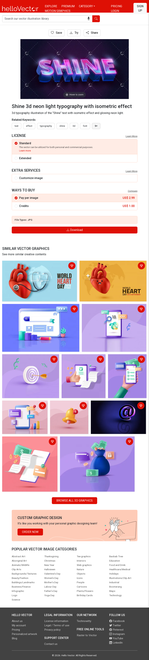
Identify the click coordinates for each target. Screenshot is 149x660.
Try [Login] (74, 32)
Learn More (131, 136)
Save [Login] (56, 32)
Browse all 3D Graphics (74, 500)
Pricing (116, 6)
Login (115, 11)
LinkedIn (116, 642)
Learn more (25, 150)
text (16, 126)
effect (29, 126)
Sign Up (140, 8)
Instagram (117, 634)
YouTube (116, 638)
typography (46, 126)
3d (74, 126)
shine (62, 126)
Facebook (117, 621)
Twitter (115, 625)
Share (92, 32)
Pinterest (116, 629)
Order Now (30, 532)
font (85, 126)
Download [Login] (74, 230)
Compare (132, 191)
